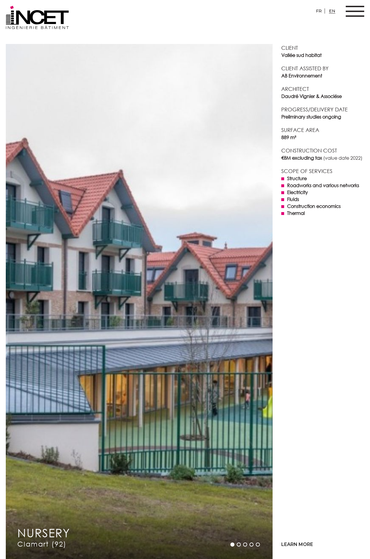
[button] (232, 545)
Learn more (297, 544)
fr (319, 11)
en (332, 11)
